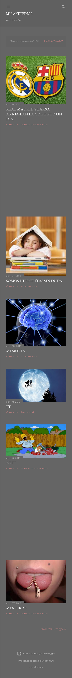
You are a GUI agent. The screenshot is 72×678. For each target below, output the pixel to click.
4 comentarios (29, 286)
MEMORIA (15, 350)
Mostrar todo (53, 41)
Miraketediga (19, 13)
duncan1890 (47, 660)
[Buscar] (63, 6)
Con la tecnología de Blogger (36, 653)
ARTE (11, 462)
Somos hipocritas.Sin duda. (34, 280)
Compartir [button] (12, 124)
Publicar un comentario (34, 124)
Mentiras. (16, 608)
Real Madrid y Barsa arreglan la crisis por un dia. (34, 114)
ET (8, 406)
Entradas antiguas (53, 629)
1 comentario (28, 412)
